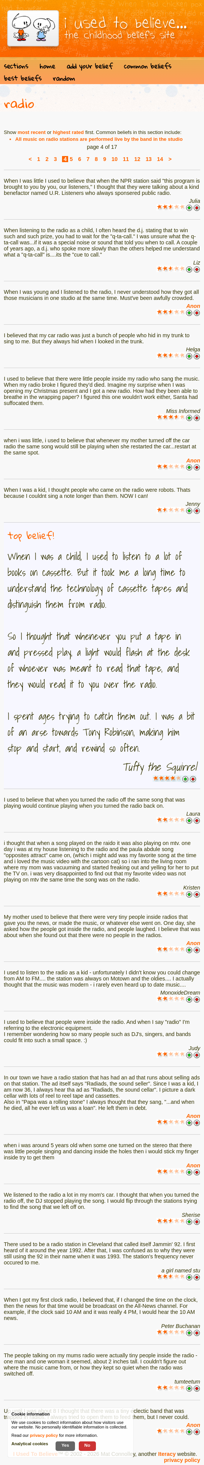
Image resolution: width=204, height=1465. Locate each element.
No (87, 1445)
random (64, 78)
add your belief (90, 66)
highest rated (68, 132)
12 (137, 159)
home (47, 66)
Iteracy (167, 1454)
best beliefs (22, 78)
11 (126, 159)
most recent (32, 132)
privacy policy (182, 1460)
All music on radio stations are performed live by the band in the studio (99, 139)
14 (160, 159)
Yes (65, 1445)
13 (149, 159)
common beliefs (147, 66)
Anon (193, 306)
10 (115, 159)
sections (16, 66)
